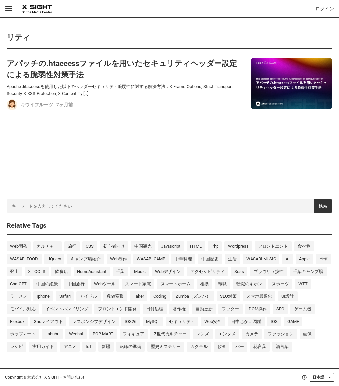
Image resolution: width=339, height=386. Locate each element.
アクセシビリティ (207, 271)
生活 (232, 258)
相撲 (204, 283)
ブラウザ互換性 (269, 271)
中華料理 (183, 258)
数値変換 (115, 296)
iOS (274, 321)
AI (288, 258)
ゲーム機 (302, 308)
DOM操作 (258, 308)
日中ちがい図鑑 (246, 321)
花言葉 (259, 346)
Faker (138, 296)
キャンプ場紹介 (86, 258)
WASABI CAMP (151, 258)
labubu (52, 333)
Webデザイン (168, 271)
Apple (304, 258)
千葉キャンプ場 (308, 271)
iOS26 (130, 321)
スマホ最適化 (259, 296)
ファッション (281, 333)
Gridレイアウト (48, 321)
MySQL (153, 321)
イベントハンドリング (66, 308)
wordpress (238, 246)
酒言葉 (282, 346)
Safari (65, 296)
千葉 (120, 271)
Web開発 (18, 246)
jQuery (54, 258)
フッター (230, 308)
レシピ (16, 346)
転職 (222, 283)
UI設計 (287, 296)
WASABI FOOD (24, 258)
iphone (43, 296)
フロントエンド (273, 246)
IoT (89, 346)
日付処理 (154, 308)
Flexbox (17, 321)
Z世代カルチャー (170, 333)
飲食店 (61, 271)
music (140, 271)
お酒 (221, 346)
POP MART (103, 333)
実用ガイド (43, 346)
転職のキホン (249, 283)
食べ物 (304, 246)
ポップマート (23, 333)
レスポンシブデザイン (94, 321)
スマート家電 (138, 283)
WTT (303, 283)
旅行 (72, 246)
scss (239, 271)
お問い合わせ (74, 377)
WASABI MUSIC (261, 258)
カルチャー (47, 246)
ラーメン (18, 296)
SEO (280, 308)
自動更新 (204, 308)
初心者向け (114, 246)
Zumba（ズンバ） (193, 296)
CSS (90, 246)
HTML (196, 246)
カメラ (251, 333)
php (214, 246)
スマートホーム (176, 283)
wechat (76, 333)
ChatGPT (18, 283)
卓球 (323, 258)
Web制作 (118, 258)
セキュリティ (182, 321)
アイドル (88, 296)
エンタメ (227, 333)
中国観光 (143, 246)
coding (159, 296)
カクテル (199, 346)
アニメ (70, 346)
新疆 (106, 346)
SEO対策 (228, 296)
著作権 (179, 308)
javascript (170, 246)
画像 (307, 333)
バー (239, 346)
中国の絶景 (47, 283)
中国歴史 (209, 258)
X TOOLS (36, 271)
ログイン (324, 8)
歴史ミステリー (166, 346)
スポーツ (280, 283)
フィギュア (133, 333)
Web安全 (212, 321)
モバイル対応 (23, 308)
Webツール (105, 283)
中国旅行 (76, 283)
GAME (293, 321)
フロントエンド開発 (117, 308)
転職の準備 (130, 346)
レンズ (202, 333)
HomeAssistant (91, 271)
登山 (14, 271)
